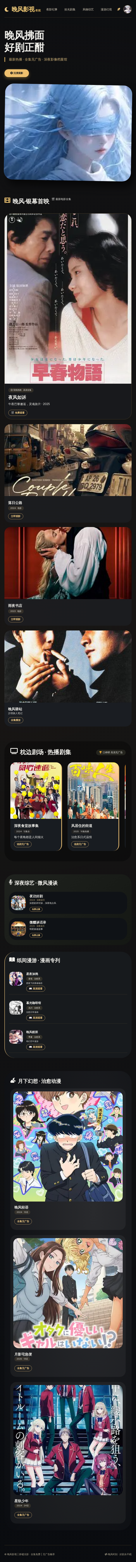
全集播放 (15, 720)
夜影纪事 (51, 9)
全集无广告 (23, 1221)
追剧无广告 (23, 844)
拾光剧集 (69, 9)
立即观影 (15, 516)
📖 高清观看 (35, 988)
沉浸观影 (16, 73)
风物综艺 (88, 9)
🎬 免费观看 (18, 412)
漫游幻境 (106, 9)
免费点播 (36, 909)
